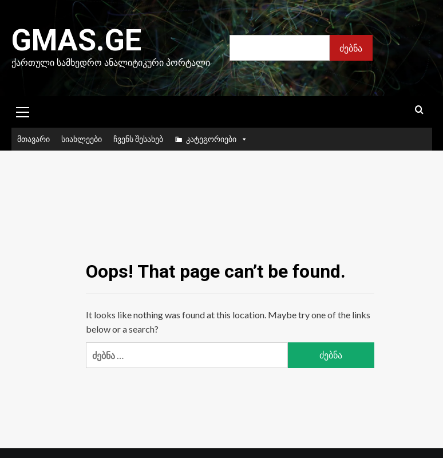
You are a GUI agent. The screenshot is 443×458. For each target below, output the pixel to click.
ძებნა (350, 47)
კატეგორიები (217, 139)
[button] (22, 110)
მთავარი (33, 139)
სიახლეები (81, 139)
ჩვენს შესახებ (138, 139)
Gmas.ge (76, 40)
